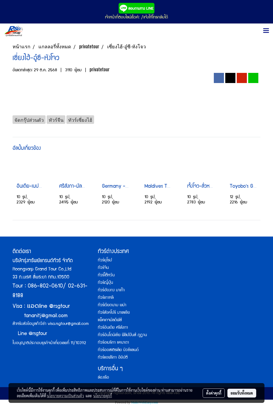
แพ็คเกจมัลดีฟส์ (110, 320)
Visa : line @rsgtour (41, 306)
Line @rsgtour (30, 334)
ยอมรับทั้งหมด (242, 393)
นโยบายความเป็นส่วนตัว (65, 395)
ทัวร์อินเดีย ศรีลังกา (113, 328)
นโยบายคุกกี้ (102, 395)
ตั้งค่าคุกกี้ (213, 393)
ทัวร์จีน (103, 268)
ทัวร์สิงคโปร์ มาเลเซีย (114, 313)
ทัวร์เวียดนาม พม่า (112, 305)
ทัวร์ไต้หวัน (106, 275)
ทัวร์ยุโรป (105, 260)
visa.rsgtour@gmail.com (68, 324)
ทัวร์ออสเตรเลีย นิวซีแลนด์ (118, 350)
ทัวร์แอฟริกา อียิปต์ (113, 358)
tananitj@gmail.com (46, 316)
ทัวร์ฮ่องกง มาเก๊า (111, 290)
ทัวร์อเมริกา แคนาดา (113, 343)
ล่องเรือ (103, 378)
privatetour (100, 69)
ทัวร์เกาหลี (106, 298)
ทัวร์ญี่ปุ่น (105, 283)
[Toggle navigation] (266, 31)
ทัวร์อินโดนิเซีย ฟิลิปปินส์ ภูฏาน (122, 335)
